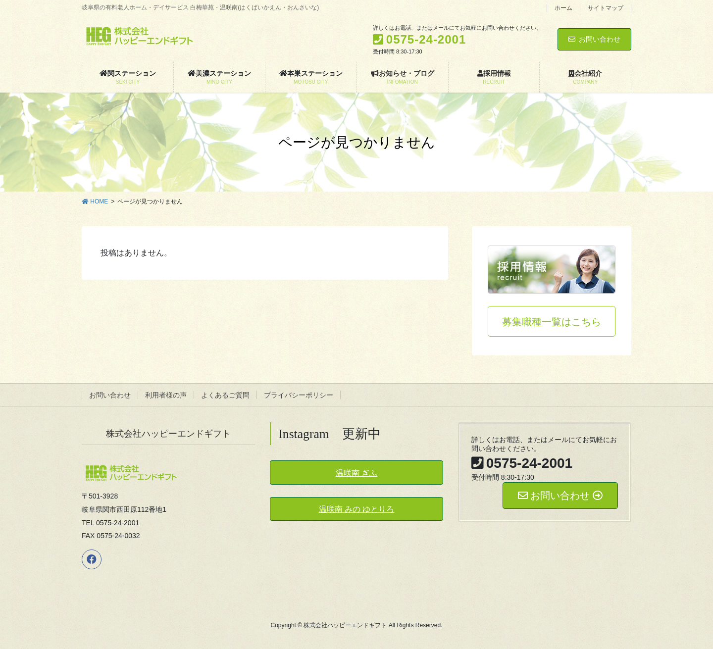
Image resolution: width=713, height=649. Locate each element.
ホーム (563, 7)
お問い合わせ (594, 39)
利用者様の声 (166, 395)
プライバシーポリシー (298, 395)
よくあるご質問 (225, 395)
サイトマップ (605, 7)
